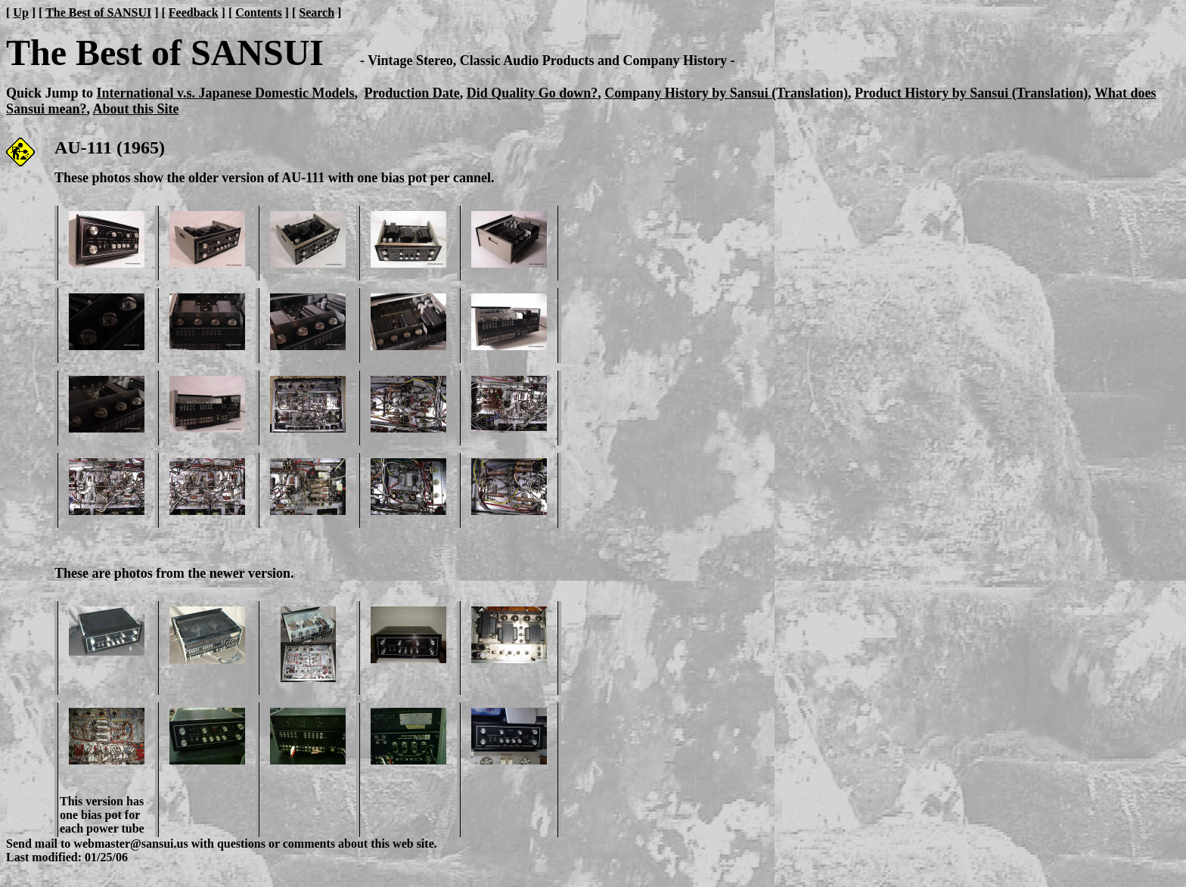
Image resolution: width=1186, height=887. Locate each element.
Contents (258, 12)
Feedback (194, 12)
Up (20, 12)
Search (316, 12)
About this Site (136, 108)
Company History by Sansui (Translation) (726, 93)
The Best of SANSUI (98, 12)
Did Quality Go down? (532, 93)
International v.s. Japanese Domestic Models (226, 93)
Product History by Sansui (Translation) (971, 93)
